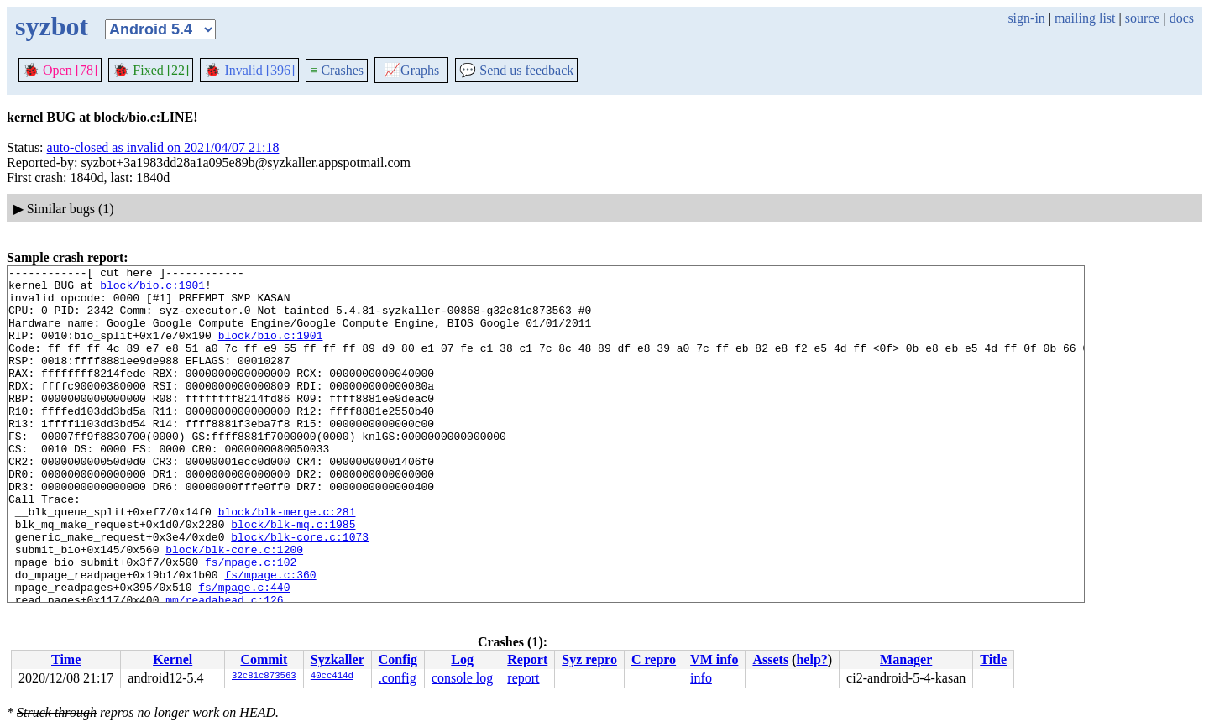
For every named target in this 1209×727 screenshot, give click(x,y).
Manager (906, 659)
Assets (770, 659)
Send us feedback (516, 70)
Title (993, 659)
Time (66, 659)
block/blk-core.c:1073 (300, 591)
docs (1182, 18)
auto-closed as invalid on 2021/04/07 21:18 (163, 147)
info (701, 678)
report (523, 678)
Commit (263, 659)
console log (462, 678)
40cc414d (332, 677)
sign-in (1026, 18)
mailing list (1085, 18)
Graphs (411, 70)
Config (398, 659)
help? (811, 659)
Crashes (337, 70)
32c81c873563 (264, 677)
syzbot (51, 26)
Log (462, 659)
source (1142, 18)
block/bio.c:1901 (152, 289)
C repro (653, 659)
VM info (714, 659)
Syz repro (589, 659)
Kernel (172, 659)
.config (397, 678)
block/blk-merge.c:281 (287, 561)
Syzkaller (337, 659)
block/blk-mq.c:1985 (293, 576)
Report (527, 659)
